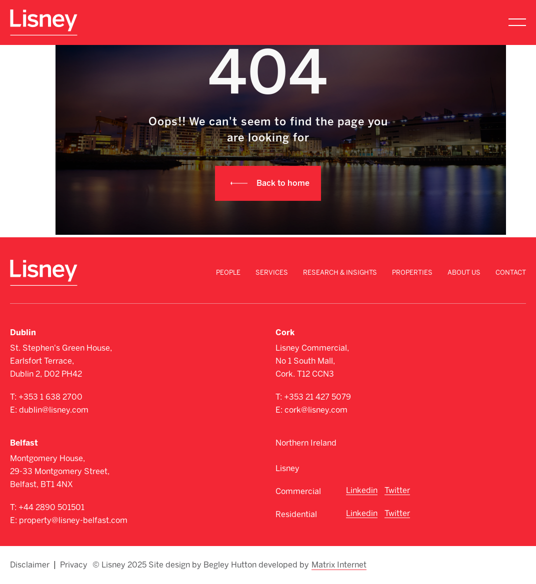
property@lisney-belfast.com (73, 520)
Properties (412, 272)
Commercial (298, 491)
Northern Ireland (306, 443)
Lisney (288, 468)
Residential (296, 514)
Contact (511, 272)
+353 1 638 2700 (50, 397)
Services (272, 272)
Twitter (397, 490)
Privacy (74, 565)
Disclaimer (30, 565)
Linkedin (362, 490)
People (228, 272)
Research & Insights (340, 272)
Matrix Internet (339, 565)
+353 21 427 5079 (317, 397)
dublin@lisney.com (53, 410)
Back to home (283, 183)
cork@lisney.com (316, 410)
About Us (464, 272)
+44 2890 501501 (51, 507)
